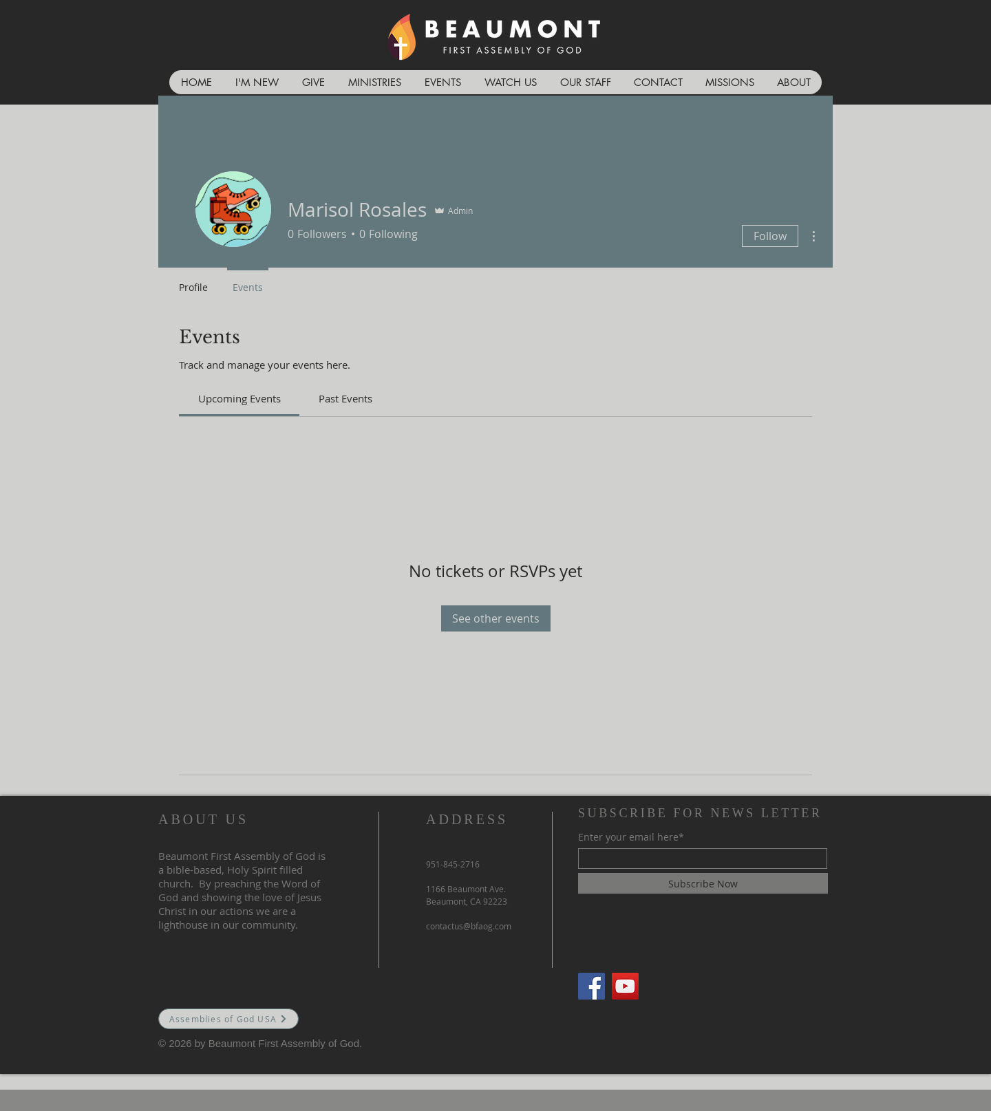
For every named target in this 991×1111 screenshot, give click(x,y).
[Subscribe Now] (703, 883)
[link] (239, 398)
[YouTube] (625, 986)
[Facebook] (591, 986)
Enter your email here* (631, 837)
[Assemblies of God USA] (228, 1018)
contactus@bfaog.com (468, 925)
